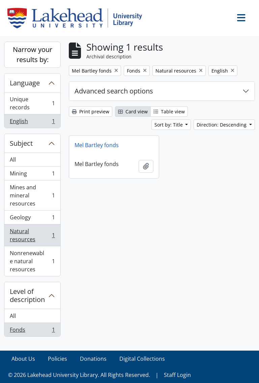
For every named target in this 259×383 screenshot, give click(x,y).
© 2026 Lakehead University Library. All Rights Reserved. (79, 375)
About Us (23, 358)
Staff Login (177, 375)
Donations (93, 358)
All (13, 159)
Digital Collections (142, 358)
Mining (32, 175)
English (32, 122)
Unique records (32, 103)
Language (25, 82)
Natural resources (32, 235)
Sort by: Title (169, 124)
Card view (133, 111)
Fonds (32, 331)
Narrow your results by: (32, 54)
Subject (21, 143)
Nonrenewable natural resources (32, 261)
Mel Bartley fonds (97, 145)
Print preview (90, 111)
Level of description (27, 295)
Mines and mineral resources (32, 195)
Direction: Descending (222, 124)
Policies (57, 358)
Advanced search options (114, 90)
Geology (32, 218)
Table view (169, 111)
